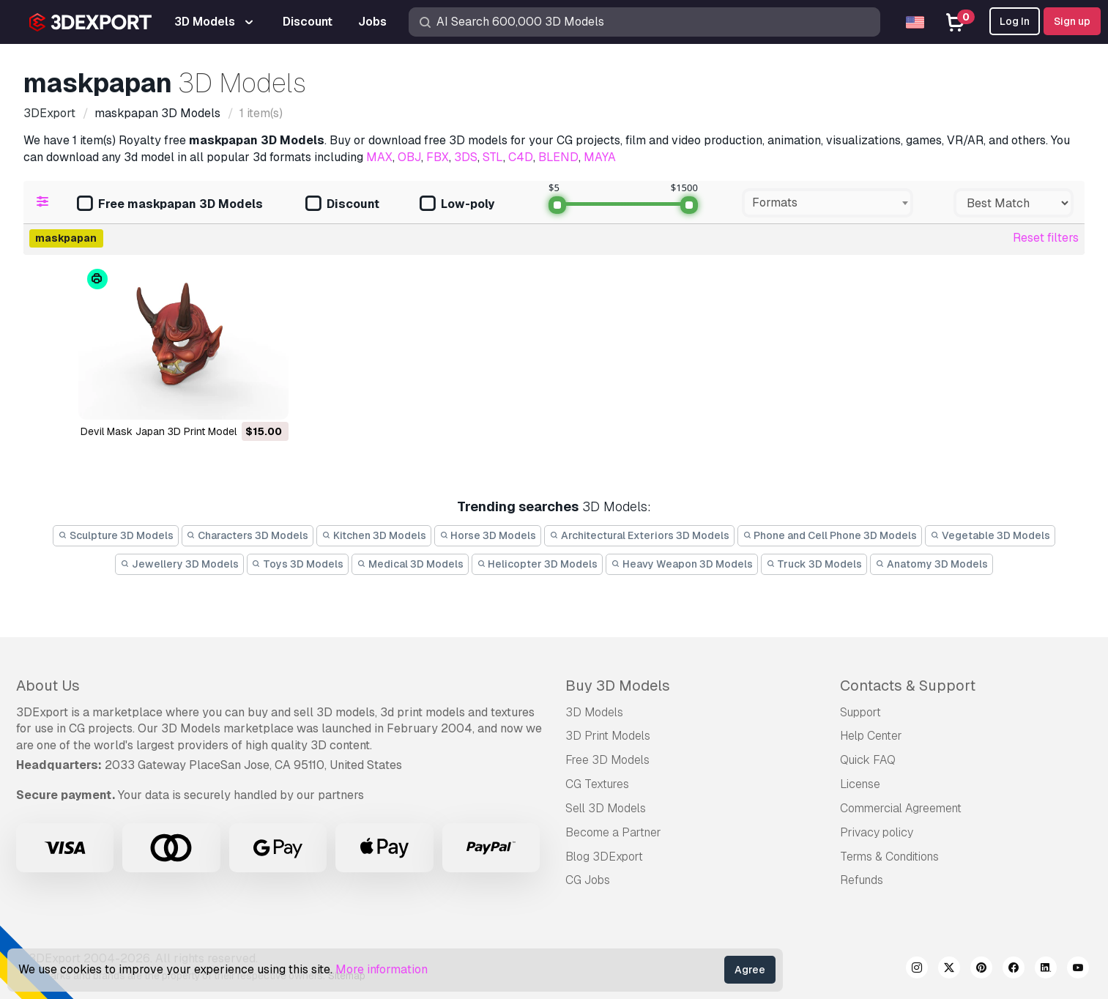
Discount (342, 204)
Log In (1015, 21)
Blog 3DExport (604, 856)
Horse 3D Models (488, 535)
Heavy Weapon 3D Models (682, 564)
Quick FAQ (868, 760)
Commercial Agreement (901, 808)
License (860, 784)
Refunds (861, 880)
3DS (465, 157)
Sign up (1072, 21)
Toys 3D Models (298, 564)
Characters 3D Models (248, 535)
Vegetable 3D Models (990, 535)
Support (860, 712)
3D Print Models (607, 735)
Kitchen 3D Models (373, 535)
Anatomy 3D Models (931, 564)
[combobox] (827, 203)
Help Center (871, 735)
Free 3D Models (607, 760)
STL (493, 157)
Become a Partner (613, 832)
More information (381, 969)
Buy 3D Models (617, 685)
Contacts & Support (907, 685)
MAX (379, 157)
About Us (48, 685)
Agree (750, 969)
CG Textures (597, 784)
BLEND (558, 157)
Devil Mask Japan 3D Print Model (159, 431)
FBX (437, 157)
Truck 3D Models (814, 564)
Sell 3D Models (605, 808)
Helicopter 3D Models (537, 564)
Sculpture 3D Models (116, 535)
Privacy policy (876, 832)
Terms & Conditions (889, 856)
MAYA (600, 157)
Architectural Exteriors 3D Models (639, 535)
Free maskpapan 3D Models (170, 204)
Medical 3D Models (410, 564)
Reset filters (1046, 237)
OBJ (409, 157)
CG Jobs (587, 880)
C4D (520, 157)
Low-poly (457, 204)
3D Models (594, 712)
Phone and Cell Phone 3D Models (830, 535)
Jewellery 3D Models (179, 564)
